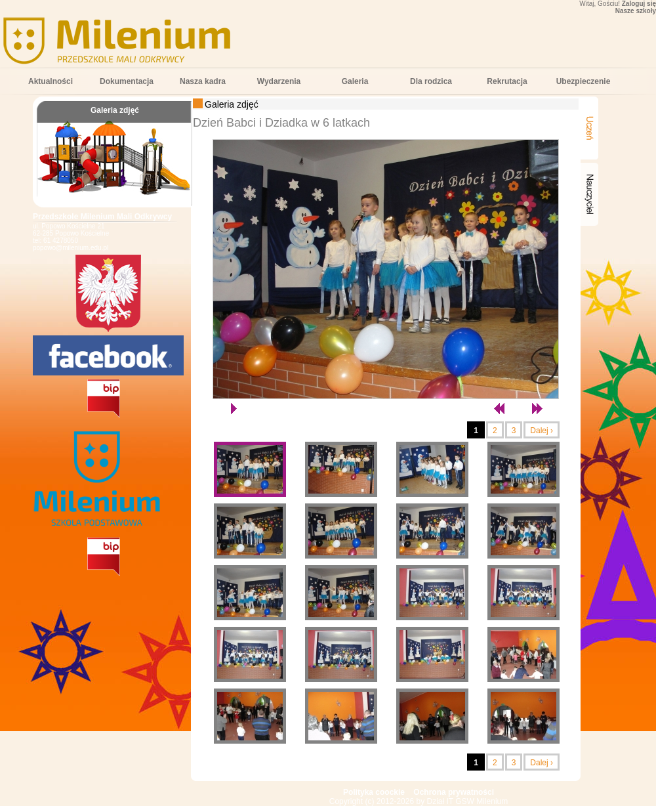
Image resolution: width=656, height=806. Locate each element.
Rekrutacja (507, 81)
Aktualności (50, 81)
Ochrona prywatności (453, 792)
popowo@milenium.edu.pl (70, 247)
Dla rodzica (431, 81)
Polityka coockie (374, 792)
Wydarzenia (278, 81)
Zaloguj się (639, 3)
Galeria (355, 81)
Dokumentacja (127, 81)
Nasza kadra (203, 81)
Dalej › (541, 430)
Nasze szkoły (635, 10)
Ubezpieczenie (583, 81)
